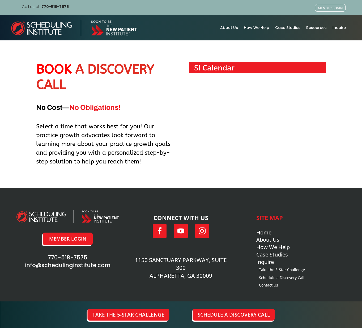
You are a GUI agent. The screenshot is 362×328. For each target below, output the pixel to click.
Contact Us (268, 285)
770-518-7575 (55, 6)
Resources (316, 27)
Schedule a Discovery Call (234, 314)
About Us (229, 27)
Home (263, 232)
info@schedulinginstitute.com (67, 265)
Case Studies (287, 27)
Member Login (330, 8)
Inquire (339, 27)
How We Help (256, 27)
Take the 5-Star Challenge (128, 314)
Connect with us (181, 218)
